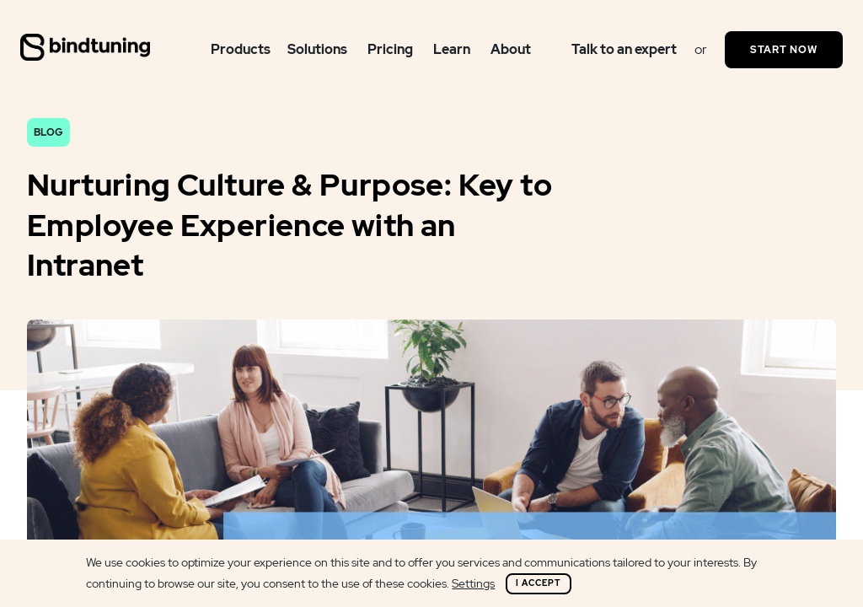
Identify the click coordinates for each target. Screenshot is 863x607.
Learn (451, 49)
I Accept (538, 582)
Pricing (390, 49)
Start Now (783, 49)
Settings (473, 583)
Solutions (317, 49)
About (510, 49)
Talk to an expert (624, 49)
